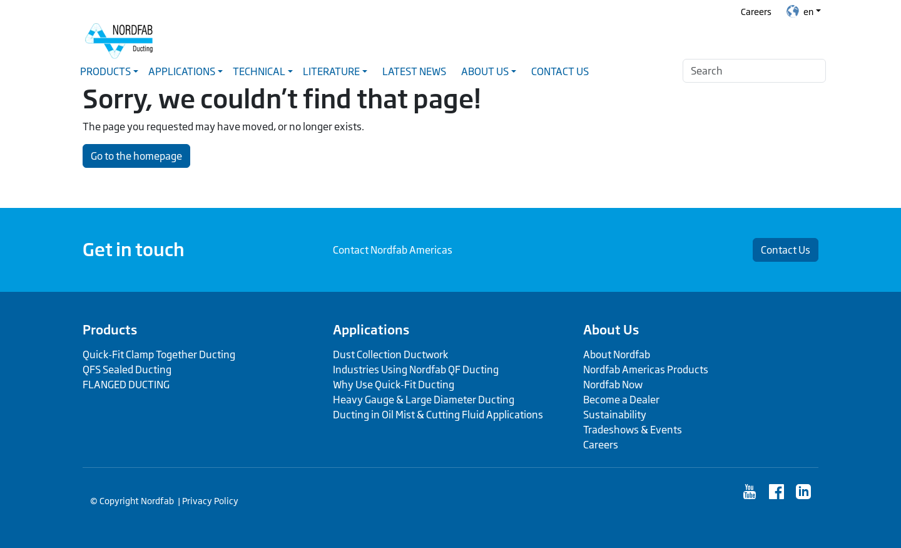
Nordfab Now (613, 384)
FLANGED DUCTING (126, 384)
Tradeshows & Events (632, 429)
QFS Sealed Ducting (127, 369)
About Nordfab (616, 354)
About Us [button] (485, 71)
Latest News (414, 71)
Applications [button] (181, 71)
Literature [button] (331, 71)
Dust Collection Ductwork (390, 354)
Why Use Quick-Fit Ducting (393, 384)
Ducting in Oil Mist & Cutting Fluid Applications (438, 414)
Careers (756, 11)
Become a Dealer (621, 399)
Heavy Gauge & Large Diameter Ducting (423, 399)
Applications (371, 329)
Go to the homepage (136, 156)
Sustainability (614, 414)
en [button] (799, 11)
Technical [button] (259, 71)
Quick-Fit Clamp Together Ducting (159, 354)
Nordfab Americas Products (645, 369)
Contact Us (560, 71)
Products (110, 329)
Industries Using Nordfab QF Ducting (416, 369)
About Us (611, 329)
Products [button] (105, 71)
